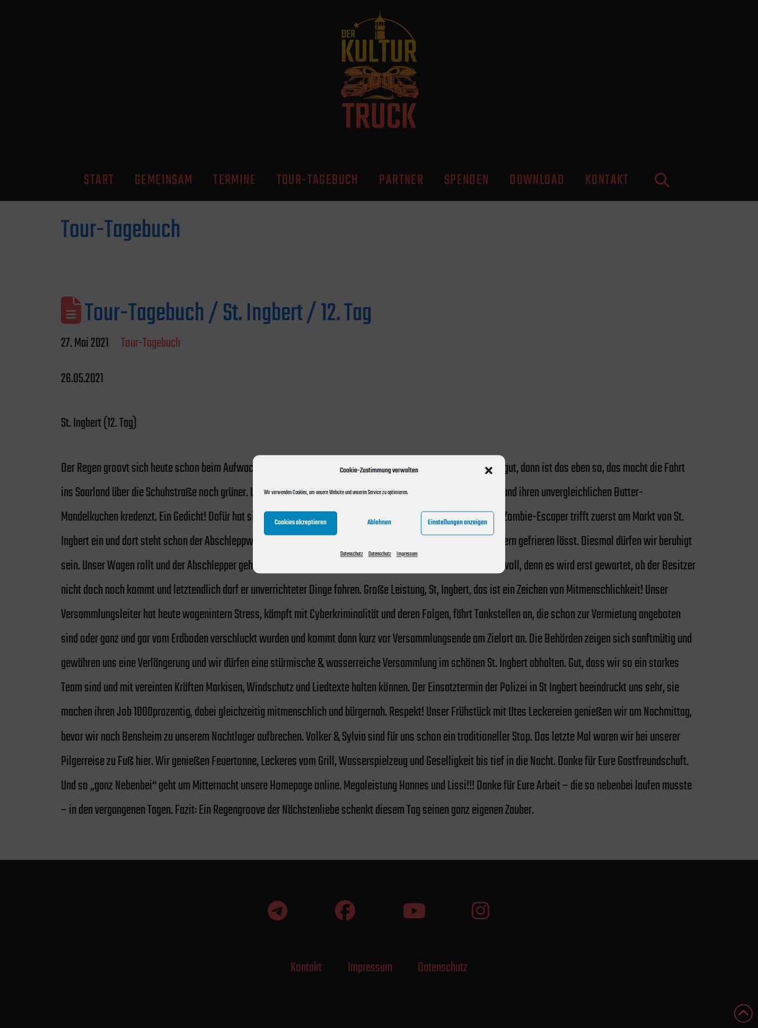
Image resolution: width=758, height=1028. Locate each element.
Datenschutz (351, 554)
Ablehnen (379, 522)
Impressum (407, 554)
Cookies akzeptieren (301, 522)
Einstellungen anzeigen (457, 522)
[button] (488, 470)
